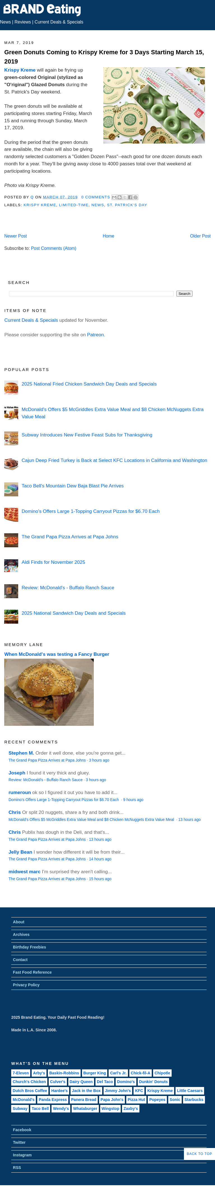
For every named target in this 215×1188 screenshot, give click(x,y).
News (5, 22)
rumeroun (19, 792)
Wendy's (61, 1108)
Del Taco (105, 1081)
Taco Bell (40, 1108)
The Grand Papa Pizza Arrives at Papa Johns (70, 536)
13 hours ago (189, 820)
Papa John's (112, 1099)
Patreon (95, 334)
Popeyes (157, 1099)
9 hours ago (133, 800)
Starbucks (194, 1099)
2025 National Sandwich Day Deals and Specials (74, 613)
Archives (21, 934)
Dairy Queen (81, 1081)
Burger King (94, 1073)
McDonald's (23, 1099)
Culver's (58, 1081)
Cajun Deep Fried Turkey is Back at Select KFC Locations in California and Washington (114, 460)
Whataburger (85, 1108)
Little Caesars (190, 1090)
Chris (14, 812)
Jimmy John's (118, 1090)
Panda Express (53, 1099)
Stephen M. (21, 753)
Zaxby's (130, 1108)
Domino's (126, 1081)
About (18, 922)
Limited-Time (73, 205)
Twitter (19, 1142)
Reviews (23, 22)
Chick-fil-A (140, 1073)
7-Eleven (21, 1073)
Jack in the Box (86, 1090)
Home (108, 236)
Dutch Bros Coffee (30, 1090)
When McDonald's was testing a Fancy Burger (56, 654)
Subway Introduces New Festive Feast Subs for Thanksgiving (87, 435)
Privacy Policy (26, 985)
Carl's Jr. (118, 1073)
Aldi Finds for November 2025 (53, 562)
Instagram (22, 1155)
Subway (20, 1108)
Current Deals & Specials (58, 22)
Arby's (39, 1073)
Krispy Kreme (20, 70)
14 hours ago (100, 859)
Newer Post (15, 236)
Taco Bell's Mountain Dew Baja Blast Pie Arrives (73, 486)
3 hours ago (99, 760)
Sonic (175, 1099)
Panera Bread (83, 1099)
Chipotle (162, 1073)
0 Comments (95, 197)
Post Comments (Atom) (53, 248)
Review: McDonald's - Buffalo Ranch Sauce (68, 587)
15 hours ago (100, 879)
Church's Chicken (29, 1081)
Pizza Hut (136, 1099)
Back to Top (199, 1154)
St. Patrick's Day (127, 205)
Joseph (16, 773)
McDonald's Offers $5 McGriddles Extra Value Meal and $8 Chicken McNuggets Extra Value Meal (91, 820)
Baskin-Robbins (64, 1073)
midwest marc (24, 871)
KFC (139, 1090)
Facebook (22, 1130)
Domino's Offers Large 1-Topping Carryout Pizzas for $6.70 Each (91, 511)
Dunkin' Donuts (153, 1081)
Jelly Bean (20, 852)
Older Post (200, 236)
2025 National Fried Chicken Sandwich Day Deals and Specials (89, 384)
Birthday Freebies (29, 947)
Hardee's (59, 1090)
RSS (17, 1167)
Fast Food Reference (32, 972)
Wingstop (111, 1108)
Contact (20, 959)
